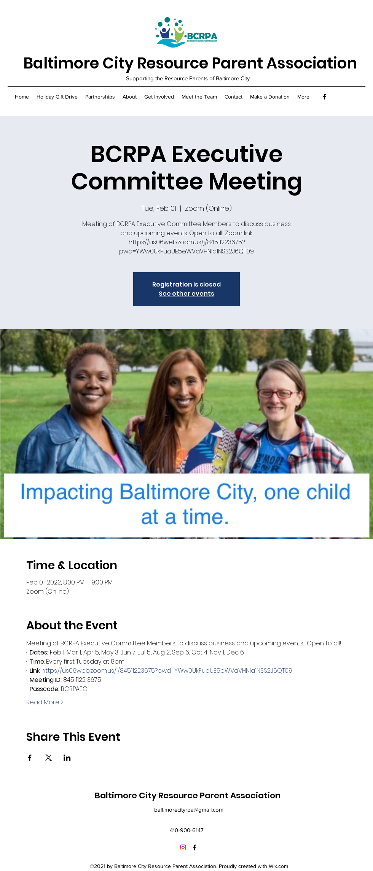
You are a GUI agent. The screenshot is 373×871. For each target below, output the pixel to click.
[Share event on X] (48, 758)
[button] (100, 96)
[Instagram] (183, 847)
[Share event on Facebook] (29, 758)
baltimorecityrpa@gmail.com (188, 809)
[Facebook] (324, 96)
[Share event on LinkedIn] (67, 758)
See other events (186, 293)
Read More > (44, 702)
